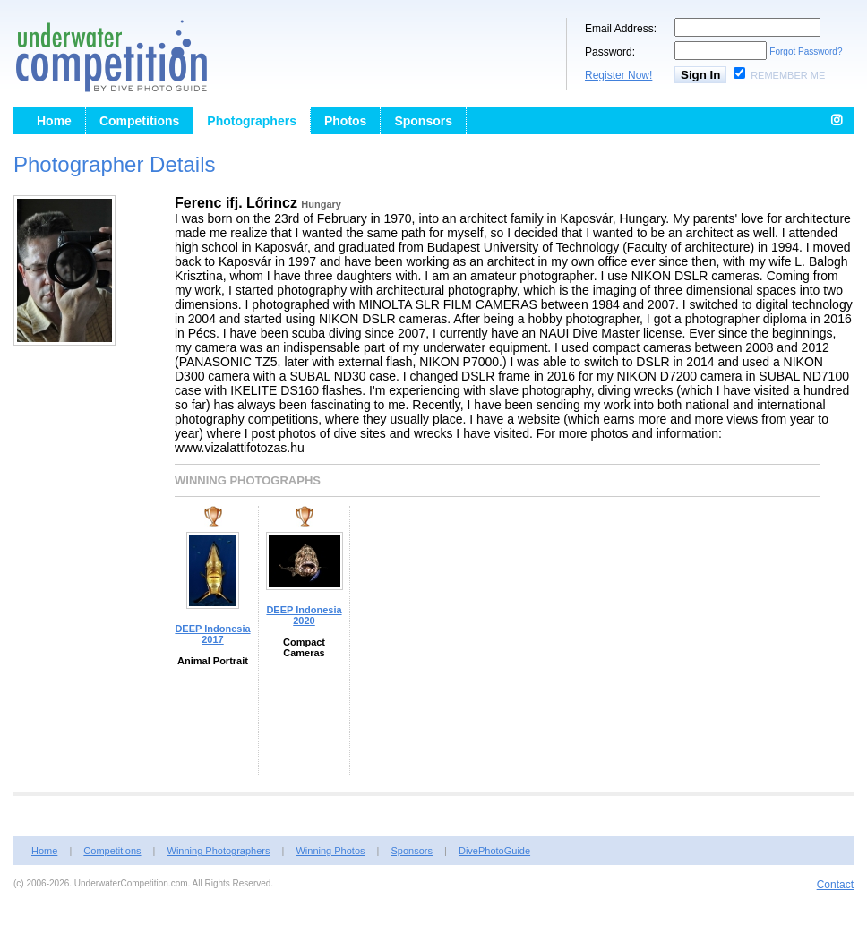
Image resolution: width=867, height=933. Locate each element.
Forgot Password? (805, 51)
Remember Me (788, 75)
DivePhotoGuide (494, 850)
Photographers (251, 121)
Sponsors (423, 121)
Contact (835, 884)
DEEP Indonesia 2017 (212, 634)
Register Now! (618, 75)
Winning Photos (330, 850)
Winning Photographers (218, 850)
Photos (345, 121)
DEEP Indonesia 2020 (303, 615)
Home (54, 121)
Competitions (139, 121)
